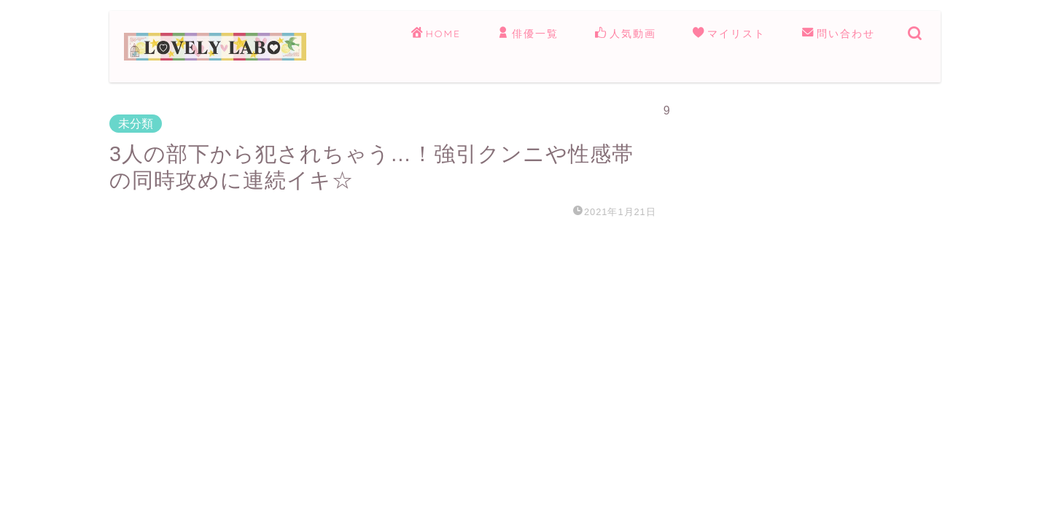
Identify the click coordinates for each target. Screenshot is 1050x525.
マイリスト (729, 34)
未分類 (135, 123)
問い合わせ (838, 34)
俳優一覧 (528, 34)
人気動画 (625, 34)
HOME (436, 34)
